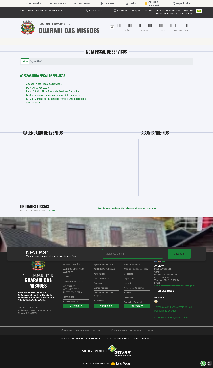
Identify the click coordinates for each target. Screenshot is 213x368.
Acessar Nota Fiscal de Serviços (42, 75)
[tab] (112, 27)
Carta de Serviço (101, 279)
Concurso (98, 283)
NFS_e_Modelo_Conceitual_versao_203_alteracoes (54, 95)
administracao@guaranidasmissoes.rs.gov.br (174, 286)
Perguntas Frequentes (134, 302)
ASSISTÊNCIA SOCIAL (73, 282)
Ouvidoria (128, 298)
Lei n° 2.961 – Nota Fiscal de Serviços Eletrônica (53, 91)
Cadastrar (179, 253)
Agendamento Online (103, 265)
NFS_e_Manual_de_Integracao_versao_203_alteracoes (56, 98)
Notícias (127, 293)
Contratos (128, 274)
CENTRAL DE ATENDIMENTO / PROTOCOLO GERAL (73, 289)
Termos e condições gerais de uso (173, 307)
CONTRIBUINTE (70, 302)
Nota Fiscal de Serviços (135, 288)
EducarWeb (99, 301)
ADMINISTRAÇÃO (71, 265)
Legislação (129, 279)
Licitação (128, 283)
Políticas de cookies (165, 310)
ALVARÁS (67, 277)
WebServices (33, 102)
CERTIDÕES (68, 297)
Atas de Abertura (132, 265)
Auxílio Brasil (99, 274)
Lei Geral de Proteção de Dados (171, 317)
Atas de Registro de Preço (136, 269)
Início (25, 61)
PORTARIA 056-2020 (37, 87)
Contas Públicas (101, 288)
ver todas (52, 210)
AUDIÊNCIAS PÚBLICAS (104, 269)
